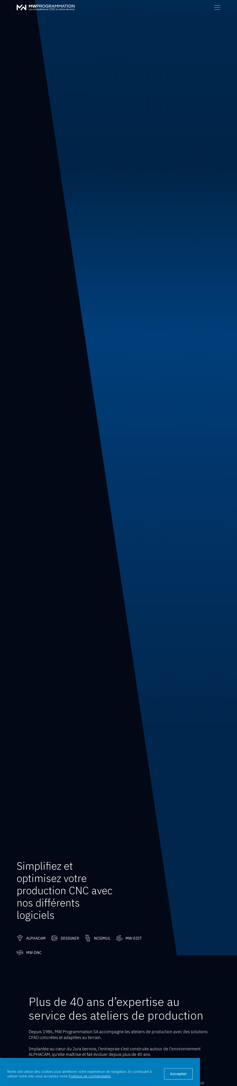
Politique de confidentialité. (90, 1076)
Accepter (178, 1074)
